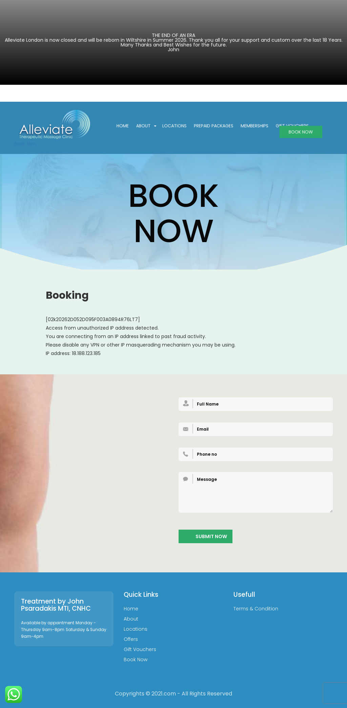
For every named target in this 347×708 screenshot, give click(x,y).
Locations (177, 126)
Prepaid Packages (213, 126)
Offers (131, 639)
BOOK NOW (294, 132)
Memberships (251, 126)
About (150, 126)
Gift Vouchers (140, 649)
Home (129, 126)
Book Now (25, 143)
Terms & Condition (255, 609)
